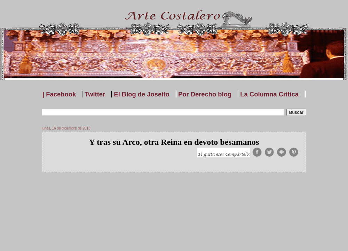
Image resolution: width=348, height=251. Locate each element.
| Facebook (59, 94)
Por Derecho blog (204, 94)
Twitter (95, 94)
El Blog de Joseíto (141, 94)
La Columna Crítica (269, 94)
